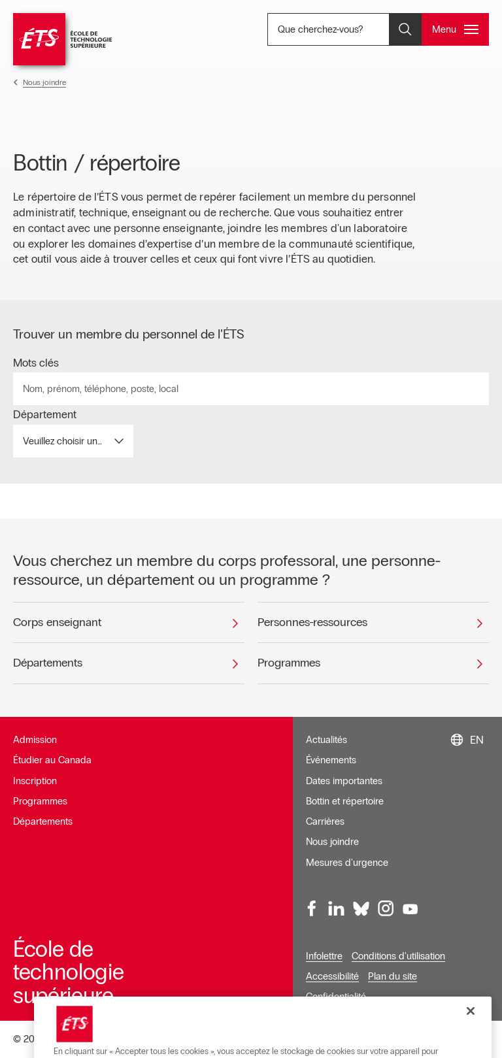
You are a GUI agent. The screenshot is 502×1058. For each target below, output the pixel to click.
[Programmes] (373, 663)
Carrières (325, 821)
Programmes (40, 801)
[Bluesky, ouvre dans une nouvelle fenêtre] (361, 909)
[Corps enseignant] (128, 623)
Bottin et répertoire (345, 801)
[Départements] (128, 663)
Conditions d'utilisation (398, 956)
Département (44, 415)
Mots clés (36, 363)
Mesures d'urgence (347, 862)
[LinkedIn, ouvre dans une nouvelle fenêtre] (336, 909)
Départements (43, 821)
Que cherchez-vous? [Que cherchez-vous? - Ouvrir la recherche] (351, 29)
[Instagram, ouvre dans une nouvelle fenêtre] (385, 909)
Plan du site (392, 976)
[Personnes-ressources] (373, 623)
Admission (35, 740)
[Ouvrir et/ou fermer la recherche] (405, 29)
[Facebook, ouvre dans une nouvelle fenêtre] (312, 909)
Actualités (326, 740)
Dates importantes (344, 781)
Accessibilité (332, 976)
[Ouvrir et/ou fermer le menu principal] (455, 29)
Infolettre (324, 956)
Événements (331, 760)
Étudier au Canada (52, 760)
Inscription (35, 781)
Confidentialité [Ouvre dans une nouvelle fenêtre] (336, 996)
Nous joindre (332, 842)
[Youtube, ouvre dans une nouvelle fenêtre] (410, 909)
